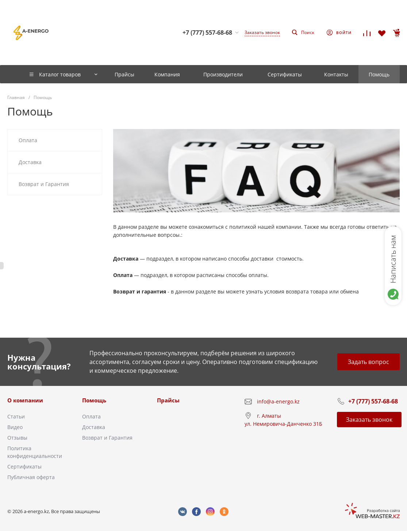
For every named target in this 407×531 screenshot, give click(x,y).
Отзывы (17, 437)
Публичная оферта (31, 477)
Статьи (16, 416)
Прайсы (168, 400)
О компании (25, 400)
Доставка (93, 427)
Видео (15, 427)
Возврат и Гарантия (107, 437)
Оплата (91, 416)
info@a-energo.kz (278, 401)
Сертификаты (24, 466)
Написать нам (393, 259)
